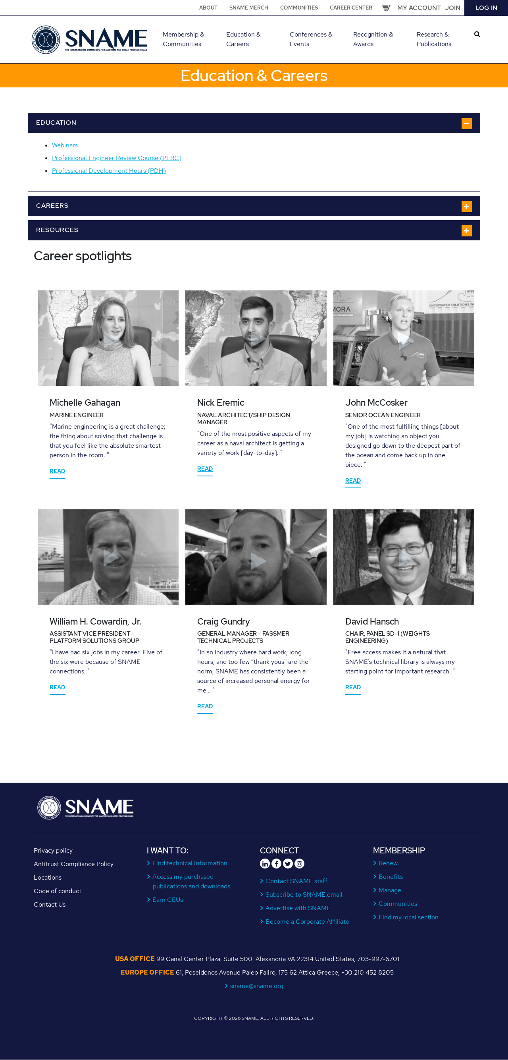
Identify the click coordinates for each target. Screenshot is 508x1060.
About (208, 7)
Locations (48, 877)
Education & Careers (243, 39)
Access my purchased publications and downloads (191, 881)
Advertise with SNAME (298, 908)
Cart (386, 8)
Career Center (351, 7)
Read (57, 471)
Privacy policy (53, 850)
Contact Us (49, 904)
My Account (419, 8)
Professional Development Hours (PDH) (109, 170)
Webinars (65, 145)
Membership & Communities (183, 39)
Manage (390, 890)
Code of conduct (57, 891)
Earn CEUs (168, 900)
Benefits (391, 876)
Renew (388, 863)
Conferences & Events (311, 39)
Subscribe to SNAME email (304, 894)
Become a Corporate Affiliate (307, 921)
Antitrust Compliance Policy (74, 864)
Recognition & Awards (373, 39)
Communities (299, 7)
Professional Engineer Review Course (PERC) (116, 158)
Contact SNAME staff (296, 881)
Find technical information (190, 863)
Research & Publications (434, 39)
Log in (486, 8)
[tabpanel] (108, 388)
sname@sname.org (257, 986)
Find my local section (409, 917)
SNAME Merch (248, 7)
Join (452, 8)
